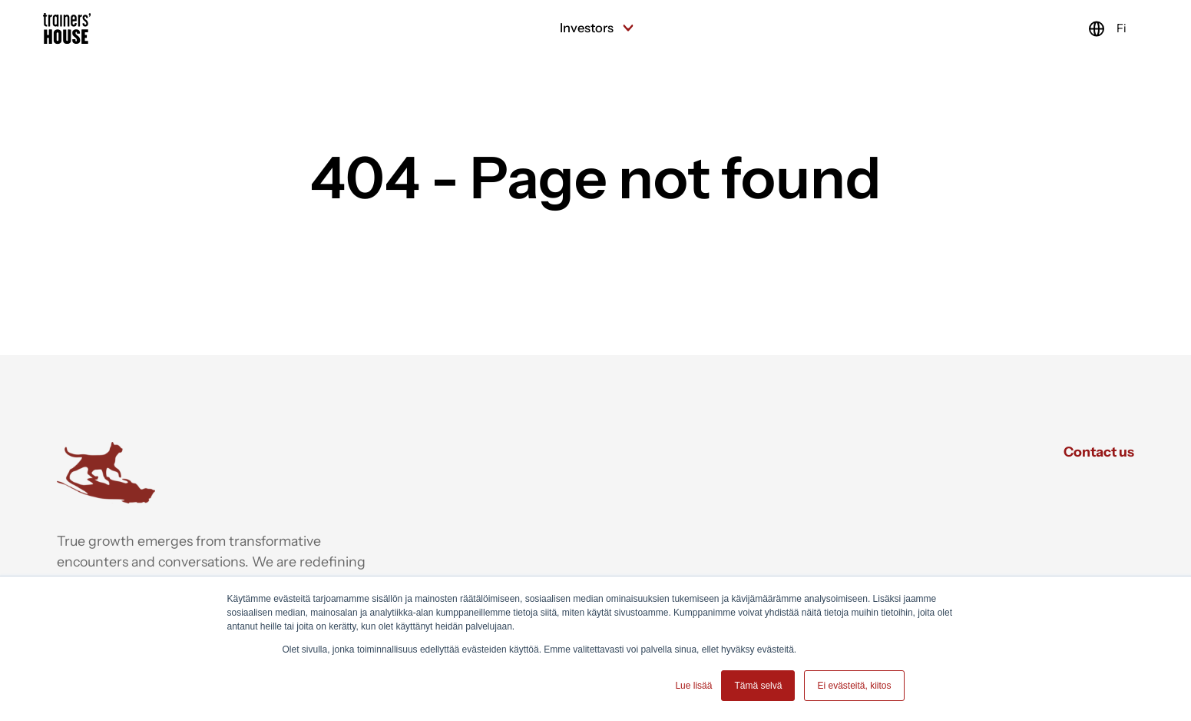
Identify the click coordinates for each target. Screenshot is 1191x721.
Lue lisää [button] (693, 685)
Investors (595, 27)
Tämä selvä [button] (758, 685)
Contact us (1099, 452)
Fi (1093, 28)
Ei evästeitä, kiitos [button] (854, 685)
